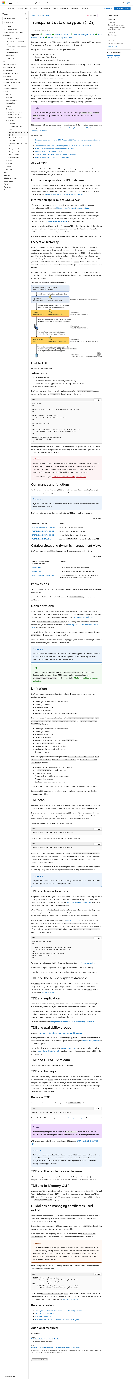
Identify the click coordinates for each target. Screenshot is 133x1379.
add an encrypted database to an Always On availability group (59, 1033)
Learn (33, 15)
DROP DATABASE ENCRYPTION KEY (43, 535)
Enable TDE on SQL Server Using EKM (48, 151)
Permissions (111, 32)
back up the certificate (68, 1048)
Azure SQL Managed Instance (83, 34)
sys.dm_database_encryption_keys (43, 575)
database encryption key (91, 1040)
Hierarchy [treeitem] (12, 129)
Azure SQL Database (62, 34)
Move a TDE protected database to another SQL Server (54, 148)
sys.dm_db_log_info (73, 920)
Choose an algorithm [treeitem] (15, 126)
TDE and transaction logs (116, 43)
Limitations (111, 38)
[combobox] (15, 18)
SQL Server (45, 15)
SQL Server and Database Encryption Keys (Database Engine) (57, 1319)
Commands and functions (116, 25)
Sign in (128, 3)
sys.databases (36, 567)
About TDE (111, 19)
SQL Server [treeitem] (7, 26)
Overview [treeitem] (9, 97)
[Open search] (123, 3)
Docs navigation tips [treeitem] (10, 29)
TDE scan (111, 40)
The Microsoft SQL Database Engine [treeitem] (15, 42)
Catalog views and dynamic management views (116, 28)
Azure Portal (108, 8)
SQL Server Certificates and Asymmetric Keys (72, 208)
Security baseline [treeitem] (11, 100)
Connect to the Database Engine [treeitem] (16, 47)
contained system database (57, 221)
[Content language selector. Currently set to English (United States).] (12, 1376)
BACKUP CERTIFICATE (70, 1299)
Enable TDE (111, 22)
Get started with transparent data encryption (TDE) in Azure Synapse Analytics (63, 146)
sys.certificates (36, 571)
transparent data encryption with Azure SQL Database (64, 194)
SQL (38, 15)
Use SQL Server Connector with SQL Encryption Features (55, 154)
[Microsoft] (3, 2)
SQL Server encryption (43, 1316)
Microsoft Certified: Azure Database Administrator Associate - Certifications (55, 1348)
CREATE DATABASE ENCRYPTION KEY (44, 527)
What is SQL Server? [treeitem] (12, 38)
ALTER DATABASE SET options (41, 539)
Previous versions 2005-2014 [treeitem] (13, 32)
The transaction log (87, 963)
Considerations (112, 35)
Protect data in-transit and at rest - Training (45, 1339)
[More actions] (100, 15)
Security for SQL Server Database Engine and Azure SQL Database (59, 1311)
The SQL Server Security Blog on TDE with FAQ (52, 157)
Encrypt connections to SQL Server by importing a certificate (72, 1021)
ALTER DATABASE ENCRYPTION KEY (43, 531)
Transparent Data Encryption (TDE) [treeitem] (18, 133)
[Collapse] (25, 14)
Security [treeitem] (8, 94)
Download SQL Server (122, 8)
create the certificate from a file (49, 1051)
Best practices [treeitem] (10, 103)
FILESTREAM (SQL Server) (44, 1314)
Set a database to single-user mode (85, 617)
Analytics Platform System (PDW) (60, 37)
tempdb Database (47, 992)
